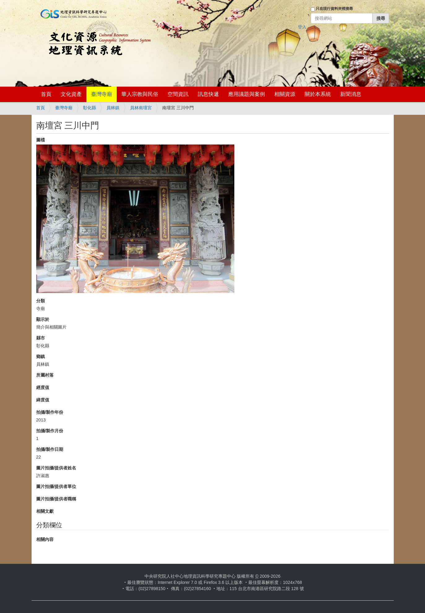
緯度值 (42, 399)
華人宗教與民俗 (139, 94)
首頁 (46, 94)
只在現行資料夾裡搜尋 (334, 8)
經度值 (42, 387)
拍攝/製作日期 (49, 449)
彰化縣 (89, 107)
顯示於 (42, 319)
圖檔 (40, 139)
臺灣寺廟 (101, 94)
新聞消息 (350, 94)
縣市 (40, 337)
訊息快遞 (208, 94)
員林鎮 (112, 107)
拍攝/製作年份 (49, 412)
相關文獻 (45, 511)
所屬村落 (45, 375)
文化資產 (71, 94)
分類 (40, 300)
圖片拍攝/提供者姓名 (56, 467)
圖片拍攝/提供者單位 (56, 486)
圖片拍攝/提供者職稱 (56, 498)
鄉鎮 (40, 356)
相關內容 (45, 539)
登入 (302, 26)
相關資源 (284, 94)
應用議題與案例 (246, 94)
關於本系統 (318, 94)
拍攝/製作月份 (49, 430)
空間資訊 (178, 94)
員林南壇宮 (141, 107)
